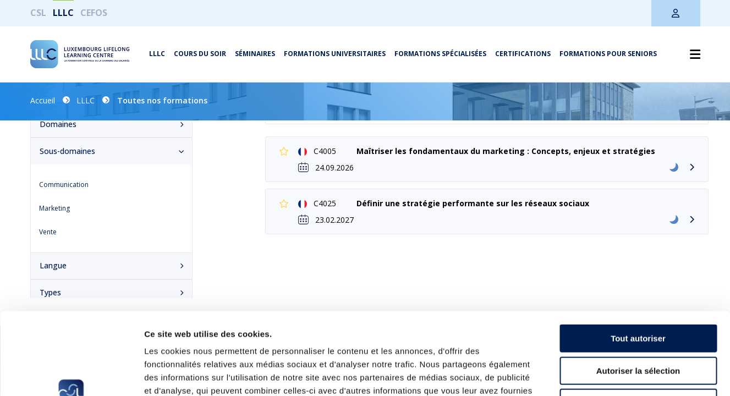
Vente (48, 232)
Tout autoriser (638, 261)
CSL (38, 13)
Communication (64, 184)
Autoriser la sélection (638, 294)
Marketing (54, 208)
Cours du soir (200, 53)
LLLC (63, 13)
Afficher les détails (606, 374)
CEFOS (93, 13)
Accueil (42, 100)
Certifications (523, 53)
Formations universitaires (335, 53)
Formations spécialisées (440, 53)
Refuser (638, 326)
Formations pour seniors (608, 53)
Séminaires (255, 53)
